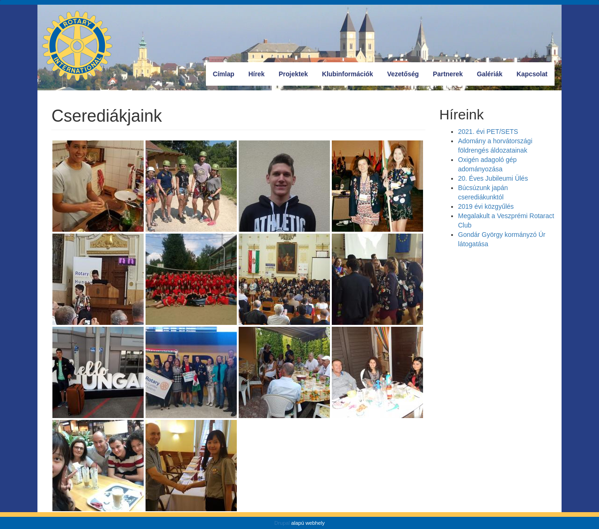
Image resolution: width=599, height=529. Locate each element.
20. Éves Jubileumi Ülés (493, 178)
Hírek (256, 74)
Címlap (223, 74)
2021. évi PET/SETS (488, 131)
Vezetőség (403, 74)
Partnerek (448, 74)
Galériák (490, 74)
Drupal (282, 523)
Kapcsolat (532, 74)
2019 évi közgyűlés (486, 206)
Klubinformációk (347, 74)
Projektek (293, 74)
